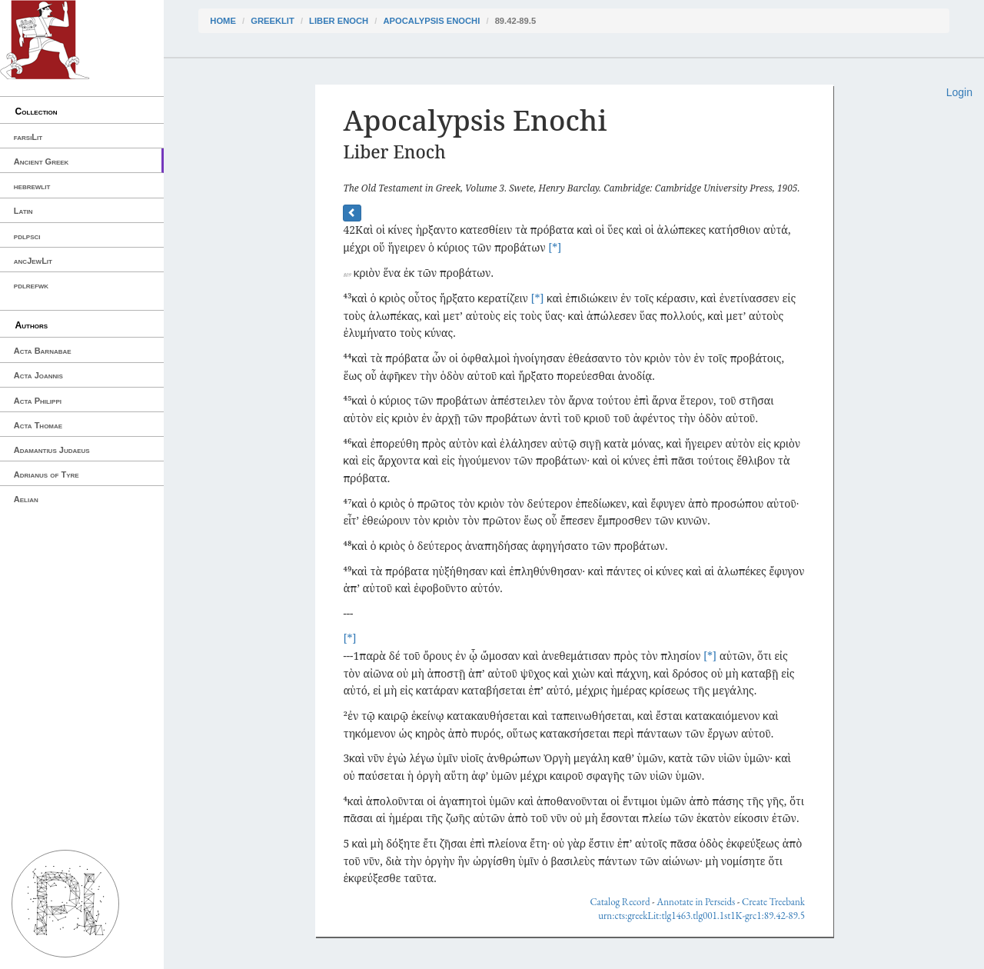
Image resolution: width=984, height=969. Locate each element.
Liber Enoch (338, 20)
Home (223, 20)
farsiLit (28, 137)
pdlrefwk (31, 285)
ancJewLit (33, 260)
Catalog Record (620, 901)
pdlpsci (27, 236)
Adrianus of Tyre (46, 474)
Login (959, 92)
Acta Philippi (38, 400)
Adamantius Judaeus (52, 450)
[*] (554, 247)
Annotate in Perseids (696, 901)
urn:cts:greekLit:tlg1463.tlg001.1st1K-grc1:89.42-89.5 (701, 915)
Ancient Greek (41, 161)
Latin (23, 210)
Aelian (26, 499)
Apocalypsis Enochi (432, 20)
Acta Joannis (38, 375)
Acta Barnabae (42, 350)
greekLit (272, 20)
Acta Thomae (38, 425)
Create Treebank (773, 901)
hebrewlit (32, 186)
